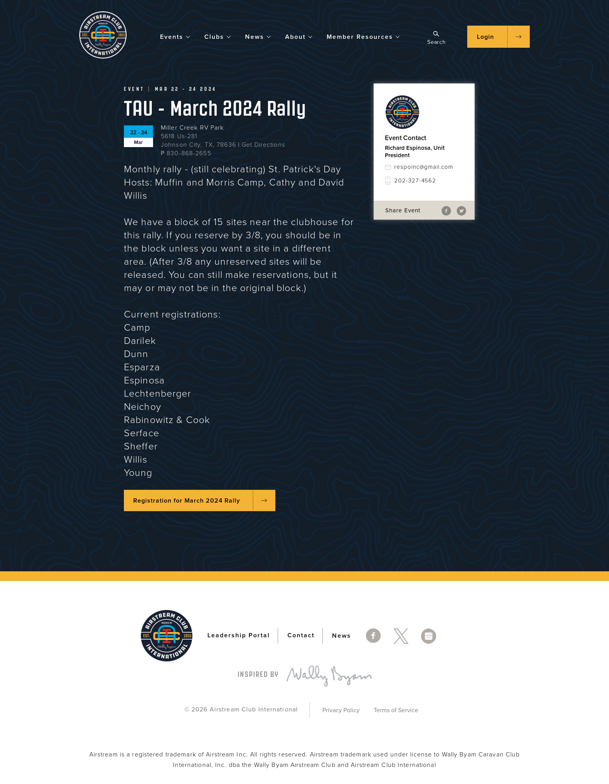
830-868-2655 (189, 153)
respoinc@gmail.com (423, 166)
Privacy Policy (341, 710)
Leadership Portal (238, 635)
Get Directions (263, 145)
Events (175, 36)
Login (485, 37)
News (258, 36)
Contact (301, 635)
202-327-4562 (415, 180)
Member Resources (363, 36)
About (299, 36)
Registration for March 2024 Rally (186, 501)
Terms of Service (396, 710)
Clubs (217, 36)
